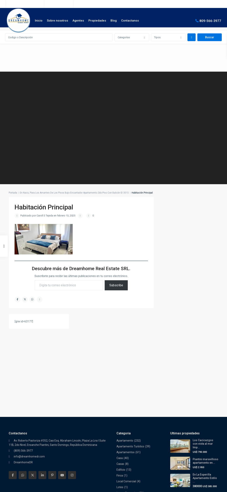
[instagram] (72, 378)
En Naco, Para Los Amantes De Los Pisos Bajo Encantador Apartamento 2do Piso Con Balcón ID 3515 (74, 192)
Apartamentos (126, 355)
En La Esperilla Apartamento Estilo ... (205, 381)
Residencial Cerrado (129, 430)
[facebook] (13, 378)
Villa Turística (125, 460)
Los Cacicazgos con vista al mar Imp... (203, 347)
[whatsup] (23, 378)
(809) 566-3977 (60, 3)
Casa (120, 361)
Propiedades (97, 20)
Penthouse (123, 425)
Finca (120, 378)
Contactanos (130, 20)
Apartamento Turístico (130, 349)
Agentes (78, 20)
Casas (120, 366)
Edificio (121, 372)
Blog (113, 20)
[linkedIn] (42, 378)
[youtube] (62, 378)
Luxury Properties (127, 395)
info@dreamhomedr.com (29, 359)
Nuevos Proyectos (128, 401)
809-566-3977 (210, 21)
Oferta (121, 407)
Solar (120, 436)
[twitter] (32, 378)
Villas (120, 465)
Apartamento (125, 343)
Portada (13, 192)
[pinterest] (52, 378)
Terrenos (122, 442)
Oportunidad (124, 419)
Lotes (120, 390)
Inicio (38, 20)
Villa (119, 454)
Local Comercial (126, 384)
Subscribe (116, 285)
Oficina (121, 413)
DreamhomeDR (23, 365)
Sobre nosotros (57, 20)
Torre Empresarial (127, 448)
